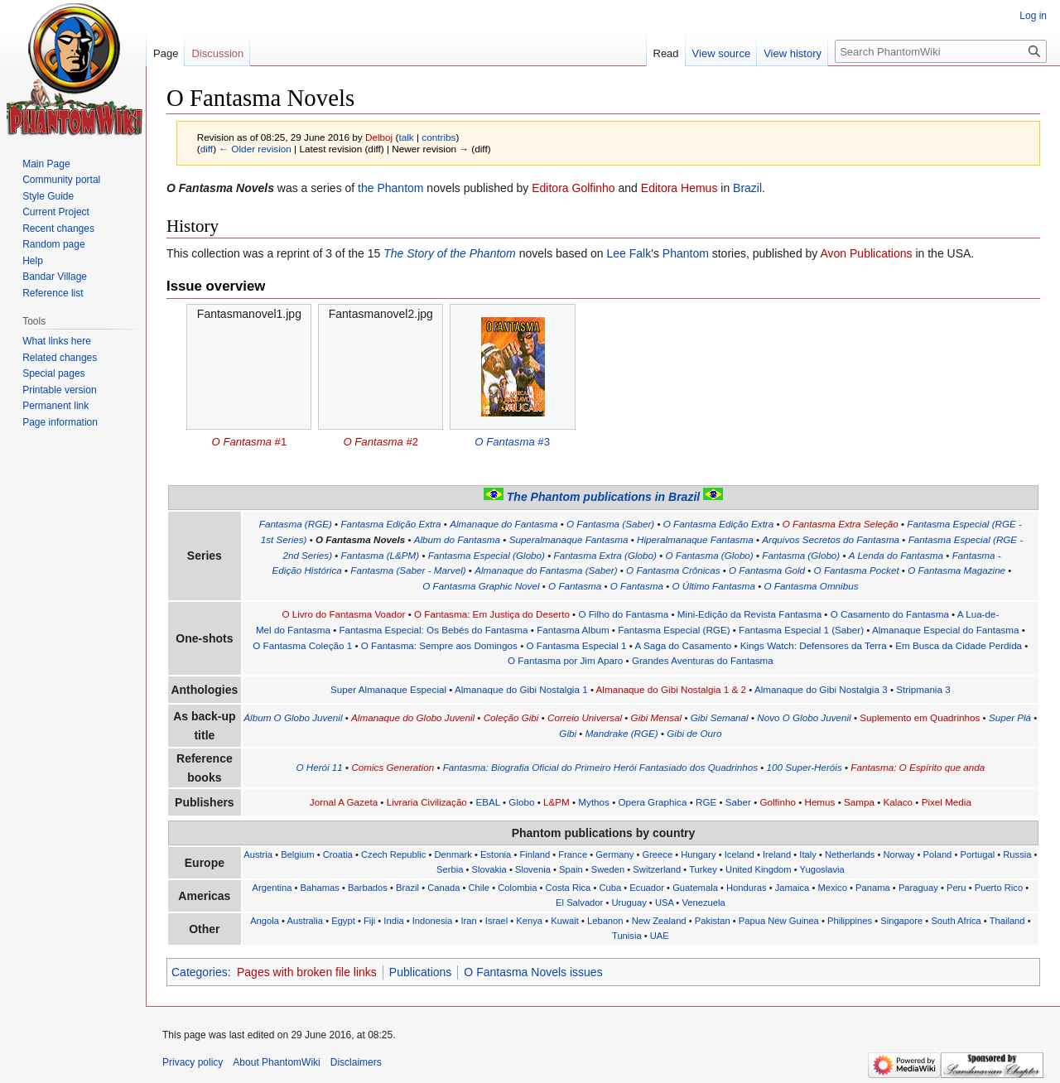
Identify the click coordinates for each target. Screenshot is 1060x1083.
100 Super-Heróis (804, 767)
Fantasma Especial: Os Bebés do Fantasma (434, 629)
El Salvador (579, 902)
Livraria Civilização (427, 802)
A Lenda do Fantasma (896, 555)
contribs (438, 137)
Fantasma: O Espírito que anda (917, 767)
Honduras (746, 888)
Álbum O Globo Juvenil (292, 717)
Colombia (517, 888)
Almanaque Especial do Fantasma (945, 629)
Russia (1017, 854)
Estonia (495, 854)
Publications (420, 972)
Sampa (859, 802)
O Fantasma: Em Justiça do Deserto (492, 614)
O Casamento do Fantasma (890, 614)
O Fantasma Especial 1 (576, 645)
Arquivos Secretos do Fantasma (830, 539)
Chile (479, 888)
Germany (614, 854)
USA (664, 902)
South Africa (955, 921)
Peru (956, 888)
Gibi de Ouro (694, 733)
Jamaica (792, 888)
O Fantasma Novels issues (533, 972)
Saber (738, 802)
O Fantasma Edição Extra (718, 523)
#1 (249, 442)
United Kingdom (758, 869)
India (393, 921)
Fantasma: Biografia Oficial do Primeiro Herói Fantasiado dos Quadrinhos (600, 767)
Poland (937, 854)
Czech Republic (393, 854)
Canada (443, 888)
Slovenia (533, 869)
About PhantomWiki (276, 1062)
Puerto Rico (999, 888)
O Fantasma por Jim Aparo (565, 660)
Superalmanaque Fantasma (569, 539)
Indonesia (432, 921)
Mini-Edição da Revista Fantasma (749, 614)
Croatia (338, 854)
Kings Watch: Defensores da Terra (813, 645)
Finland (534, 854)
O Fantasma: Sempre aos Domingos (439, 645)
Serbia (449, 869)
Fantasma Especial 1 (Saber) (801, 629)
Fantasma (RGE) (295, 523)
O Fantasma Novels (360, 539)
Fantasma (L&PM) (380, 555)
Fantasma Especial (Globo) (486, 555)
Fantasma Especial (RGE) (674, 629)
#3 (512, 442)
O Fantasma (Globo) (709, 555)
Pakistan (712, 921)
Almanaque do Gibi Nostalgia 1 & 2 (671, 689)
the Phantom (390, 188)
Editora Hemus (679, 188)
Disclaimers (356, 1062)
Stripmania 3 (923, 689)
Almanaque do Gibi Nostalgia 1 (521, 689)
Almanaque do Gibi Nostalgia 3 (821, 689)
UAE (659, 936)
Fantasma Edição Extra (390, 523)
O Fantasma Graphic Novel (480, 585)
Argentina (272, 888)
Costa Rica (568, 888)
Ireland (777, 854)
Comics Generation (392, 767)
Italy (808, 854)
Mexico (831, 888)
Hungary (698, 854)
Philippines (849, 921)
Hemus (819, 802)
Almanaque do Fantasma (503, 523)
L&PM (556, 802)
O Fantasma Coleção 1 (302, 645)
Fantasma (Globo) (801, 555)
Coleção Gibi (511, 717)
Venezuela (703, 902)
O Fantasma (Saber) (610, 523)
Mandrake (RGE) (621, 733)
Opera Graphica (652, 802)
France (572, 854)
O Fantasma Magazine (956, 570)
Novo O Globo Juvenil (803, 717)
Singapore (901, 921)
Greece (657, 854)
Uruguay (628, 902)
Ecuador (646, 888)
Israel (496, 921)
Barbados (368, 888)
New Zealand (659, 921)
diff (206, 148)
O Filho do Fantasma (623, 614)
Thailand (1007, 921)
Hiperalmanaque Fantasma (695, 539)
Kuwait (565, 921)
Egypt (343, 921)
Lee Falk (629, 253)
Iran (468, 921)
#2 (380, 442)
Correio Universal (584, 717)
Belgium (297, 854)
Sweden (607, 869)
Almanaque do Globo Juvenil (413, 717)
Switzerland (657, 869)
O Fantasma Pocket (856, 570)
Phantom (685, 253)
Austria (257, 854)
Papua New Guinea (779, 921)
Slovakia (489, 869)
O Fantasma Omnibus (811, 585)
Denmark (452, 854)
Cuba (610, 888)
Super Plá (1010, 717)
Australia (305, 921)
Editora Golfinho (573, 188)
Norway (898, 854)
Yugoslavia (822, 869)
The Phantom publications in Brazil (603, 496)
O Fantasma (574, 585)
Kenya (529, 921)
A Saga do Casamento (683, 645)
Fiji (369, 921)
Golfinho (777, 802)
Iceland (739, 854)
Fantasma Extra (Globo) (605, 555)
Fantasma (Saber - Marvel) (407, 570)
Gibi (567, 733)
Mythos (594, 802)
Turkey (703, 869)
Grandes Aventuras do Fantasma (702, 660)
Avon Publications (866, 253)
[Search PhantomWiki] (941, 51)
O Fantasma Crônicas (673, 570)
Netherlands (849, 854)
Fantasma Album (573, 629)
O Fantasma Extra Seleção (841, 523)
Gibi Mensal (656, 717)
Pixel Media (946, 802)
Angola (264, 921)
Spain (571, 869)
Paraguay (918, 888)
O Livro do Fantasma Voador (343, 614)
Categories (199, 972)
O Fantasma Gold (767, 570)
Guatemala (695, 888)
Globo (521, 802)
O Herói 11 (319, 767)
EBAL (487, 802)
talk (405, 137)
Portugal (977, 854)
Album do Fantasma (457, 539)
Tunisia (627, 936)
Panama (872, 888)
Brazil (747, 188)
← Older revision (255, 148)
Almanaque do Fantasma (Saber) (546, 570)
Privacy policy (192, 1062)
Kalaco (898, 802)
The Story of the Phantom (449, 253)
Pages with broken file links (307, 972)
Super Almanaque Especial (388, 689)
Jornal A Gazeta (344, 802)
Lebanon (605, 921)
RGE (706, 802)
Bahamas (320, 888)
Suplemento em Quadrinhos (920, 717)
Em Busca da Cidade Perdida (958, 645)
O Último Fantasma (713, 585)
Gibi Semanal (720, 717)
